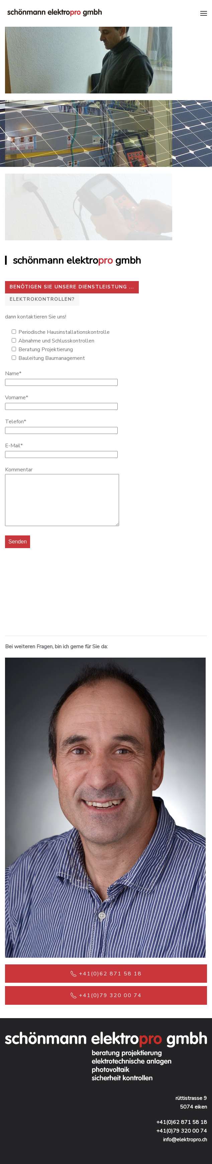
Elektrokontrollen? (42, 299)
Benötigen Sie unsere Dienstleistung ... (72, 287)
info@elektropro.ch (185, 1139)
